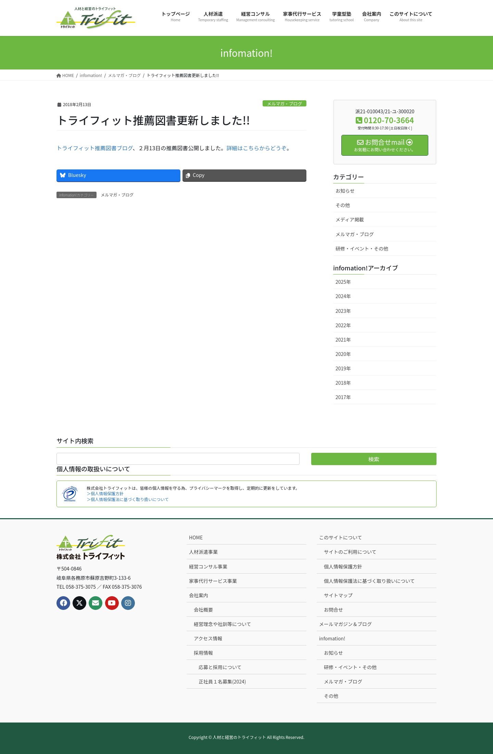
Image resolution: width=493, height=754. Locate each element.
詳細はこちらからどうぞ (256, 148)
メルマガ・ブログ (284, 103)
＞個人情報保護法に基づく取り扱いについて (128, 499)
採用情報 (203, 652)
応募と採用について (220, 667)
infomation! (332, 638)
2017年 (343, 397)
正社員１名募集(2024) (222, 681)
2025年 (343, 281)
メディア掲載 (350, 219)
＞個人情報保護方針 (105, 493)
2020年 (343, 353)
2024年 (343, 296)
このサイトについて (340, 537)
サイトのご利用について (350, 551)
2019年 (343, 368)
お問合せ (333, 609)
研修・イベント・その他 (362, 248)
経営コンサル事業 (208, 566)
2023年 (343, 310)
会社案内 (198, 595)
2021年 (343, 339)
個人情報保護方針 (343, 566)
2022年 (343, 325)
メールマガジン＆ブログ (345, 624)
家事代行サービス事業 (213, 580)
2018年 (343, 382)
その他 (343, 205)
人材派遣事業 (203, 551)
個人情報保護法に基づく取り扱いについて (369, 580)
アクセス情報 (208, 638)
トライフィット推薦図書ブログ (94, 148)
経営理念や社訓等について (222, 624)
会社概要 (203, 609)
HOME (196, 537)
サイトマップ (338, 595)
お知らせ (345, 190)
